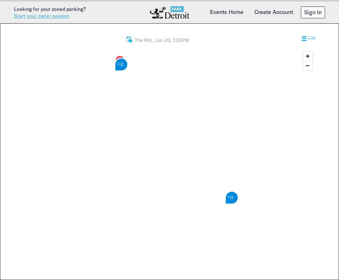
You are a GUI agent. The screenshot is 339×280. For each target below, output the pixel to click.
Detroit (169, 12)
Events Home (226, 11)
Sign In (313, 12)
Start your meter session (41, 16)
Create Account (273, 11)
